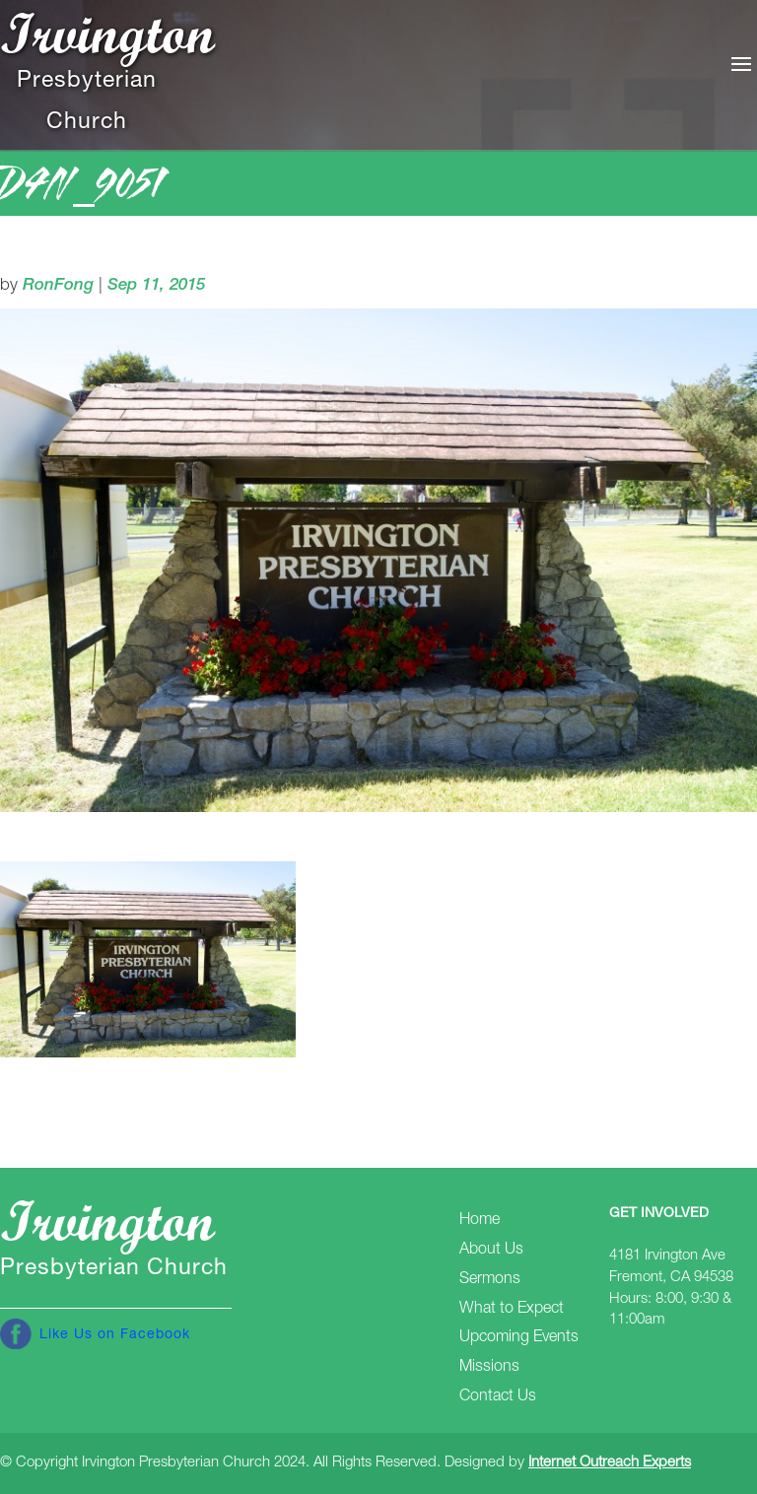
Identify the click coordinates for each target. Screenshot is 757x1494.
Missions (489, 1368)
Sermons (489, 1280)
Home (479, 1221)
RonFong (58, 286)
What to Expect (511, 1310)
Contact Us (497, 1397)
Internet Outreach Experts (609, 1463)
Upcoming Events (519, 1338)
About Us (491, 1250)
